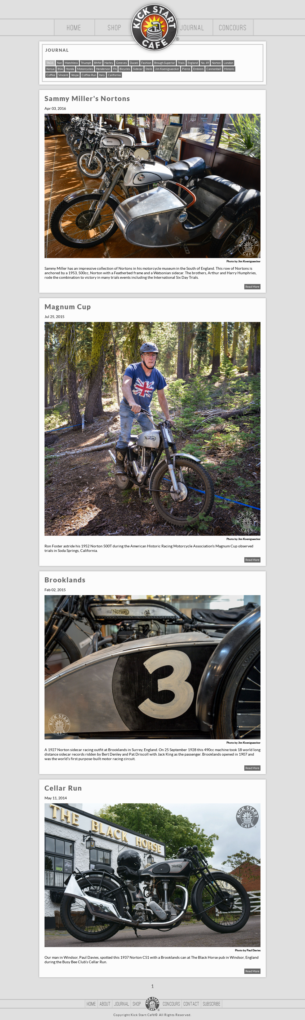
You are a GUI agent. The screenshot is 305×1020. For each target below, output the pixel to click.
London (228, 63)
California (114, 75)
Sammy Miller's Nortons (87, 98)
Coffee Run (89, 75)
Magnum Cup (68, 307)
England (193, 63)
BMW (97, 63)
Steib (148, 69)
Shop (115, 28)
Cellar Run (63, 788)
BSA (60, 69)
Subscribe (212, 1004)
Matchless (71, 63)
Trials (181, 63)
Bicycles (125, 69)
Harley (108, 63)
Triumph (86, 63)
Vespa (75, 75)
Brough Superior (164, 63)
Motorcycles (85, 69)
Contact (192, 1004)
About (105, 1004)
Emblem (198, 69)
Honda (70, 69)
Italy (102, 75)
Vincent (63, 75)
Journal (192, 28)
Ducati (134, 63)
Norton (216, 63)
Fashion (146, 63)
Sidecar (138, 69)
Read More (252, 286)
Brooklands (65, 580)
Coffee (50, 75)
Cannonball (213, 69)
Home (74, 28)
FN (115, 69)
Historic (229, 69)
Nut (59, 63)
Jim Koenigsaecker (167, 69)
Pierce (186, 69)
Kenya (50, 69)
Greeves (121, 63)
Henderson (103, 69)
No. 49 (205, 63)
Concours (233, 28)
